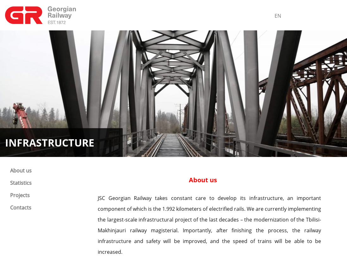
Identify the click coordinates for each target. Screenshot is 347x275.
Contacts (20, 207)
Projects (20, 195)
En (278, 15)
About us (21, 170)
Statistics (21, 182)
